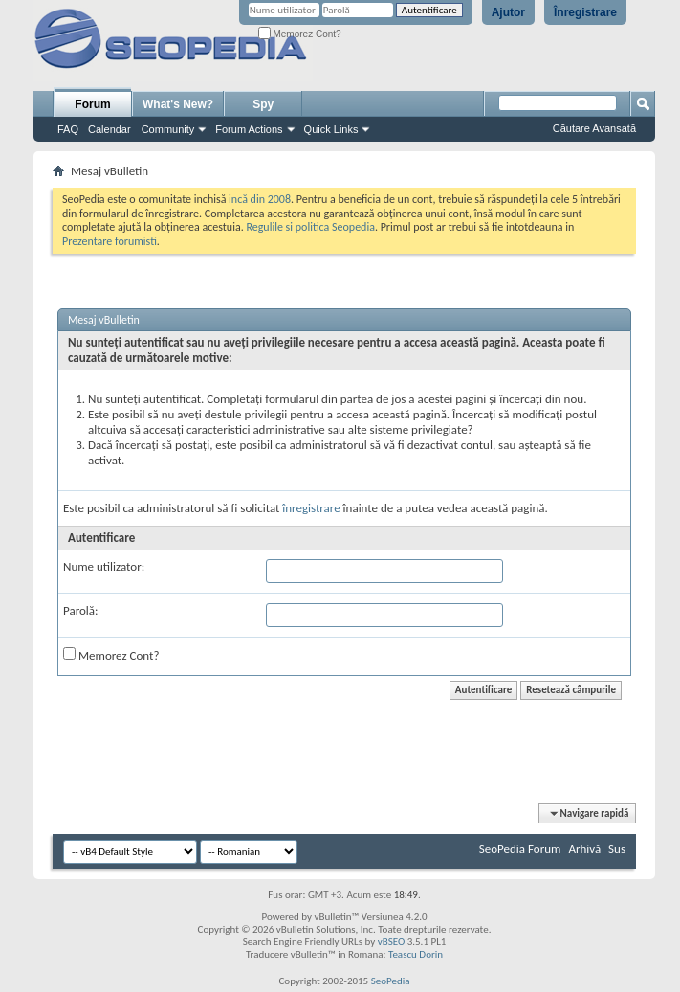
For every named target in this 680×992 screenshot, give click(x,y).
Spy (263, 104)
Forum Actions (248, 129)
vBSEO (392, 942)
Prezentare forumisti (109, 241)
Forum (92, 104)
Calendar (109, 129)
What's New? (178, 104)
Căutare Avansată (594, 128)
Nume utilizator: (103, 566)
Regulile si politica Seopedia (310, 227)
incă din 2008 (260, 199)
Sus (616, 849)
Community (168, 129)
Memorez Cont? (299, 34)
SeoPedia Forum (520, 849)
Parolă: (81, 610)
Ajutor (508, 12)
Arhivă (584, 849)
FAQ (67, 129)
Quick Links (331, 129)
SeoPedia (390, 981)
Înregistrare (585, 12)
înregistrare (311, 508)
